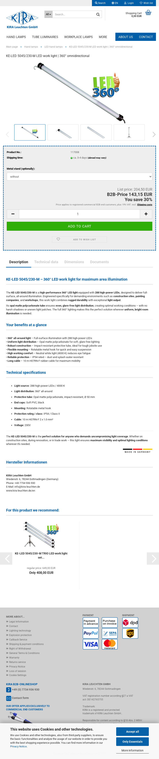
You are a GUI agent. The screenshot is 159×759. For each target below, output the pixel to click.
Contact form (20, 698)
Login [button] (129, 3)
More (103, 37)
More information (132, 750)
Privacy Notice (18, 746)
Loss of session (17, 671)
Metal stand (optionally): (21, 168)
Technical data (46, 262)
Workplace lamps (78, 37)
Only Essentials (132, 741)
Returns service (17, 662)
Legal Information (19, 621)
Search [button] (100, 3)
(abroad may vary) (97, 158)
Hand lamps (16, 37)
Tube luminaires (45, 37)
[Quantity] (79, 214)
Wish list (146, 3)
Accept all (132, 731)
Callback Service (18, 639)
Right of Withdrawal (20, 648)
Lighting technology (20, 630)
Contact (146, 37)
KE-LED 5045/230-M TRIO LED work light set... (41, 555)
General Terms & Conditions (24, 653)
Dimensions (74, 262)
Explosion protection (20, 635)
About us (125, 37)
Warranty (14, 657)
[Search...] (48, 14)
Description (18, 262)
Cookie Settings (17, 675)
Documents (99, 262)
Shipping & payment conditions (26, 644)
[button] (115, 3)
